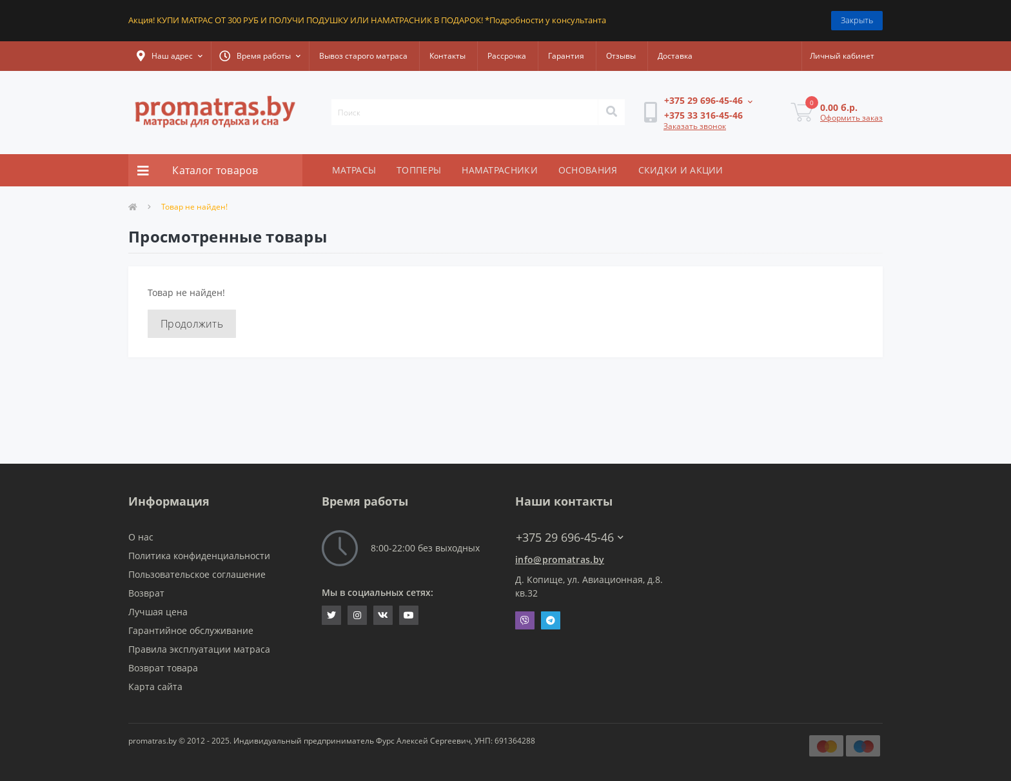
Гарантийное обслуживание (190, 630)
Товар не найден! (194, 206)
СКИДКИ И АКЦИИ (680, 170)
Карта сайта (155, 686)
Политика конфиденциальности (199, 555)
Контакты (447, 55)
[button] (169, 56)
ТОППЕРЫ (419, 170)
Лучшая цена (158, 612)
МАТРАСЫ (354, 170)
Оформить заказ (851, 117)
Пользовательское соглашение (197, 574)
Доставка (675, 55)
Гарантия (566, 55)
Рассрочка (506, 55)
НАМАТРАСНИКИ (500, 170)
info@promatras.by (559, 559)
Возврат (146, 593)
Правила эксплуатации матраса (199, 649)
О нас (140, 537)
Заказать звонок (694, 126)
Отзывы (621, 55)
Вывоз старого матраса (363, 55)
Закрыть (857, 20)
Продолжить (192, 324)
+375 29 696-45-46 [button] (569, 537)
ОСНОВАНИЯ (588, 170)
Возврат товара (163, 668)
